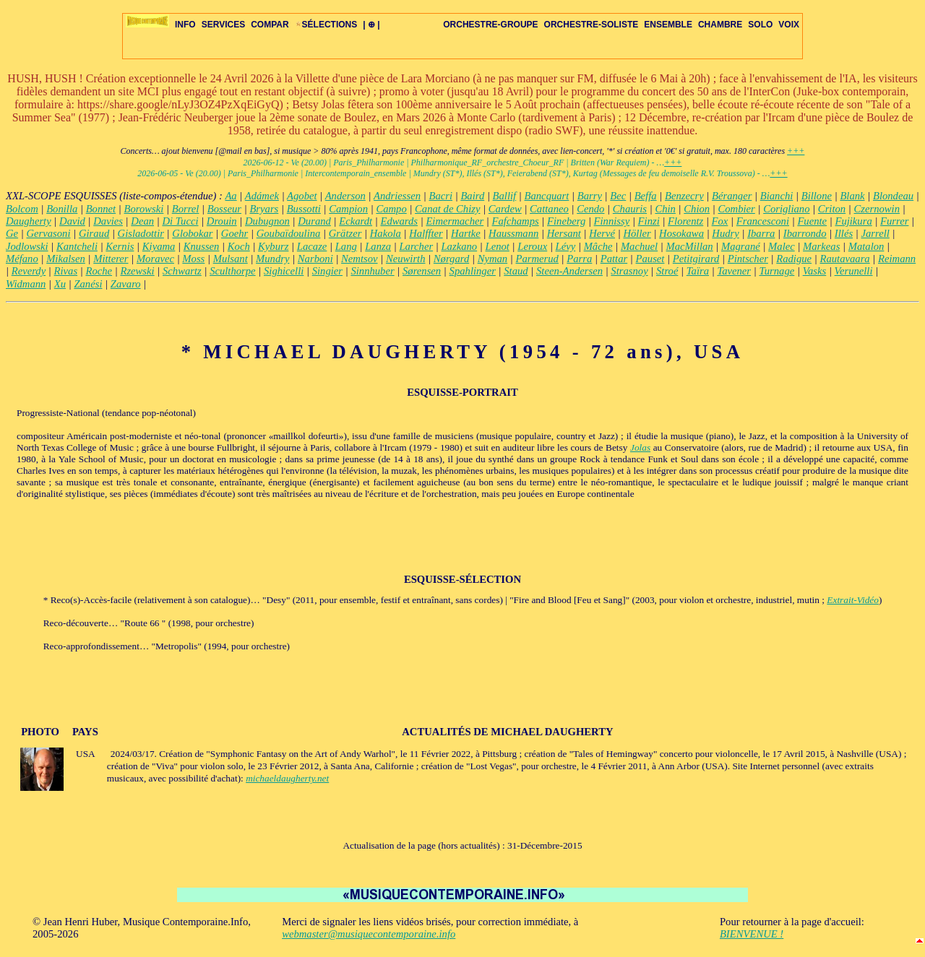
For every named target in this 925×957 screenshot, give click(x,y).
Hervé (602, 233)
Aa (230, 196)
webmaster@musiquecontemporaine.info (368, 934)
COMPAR (269, 25)
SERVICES (223, 25)
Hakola (385, 233)
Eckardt (355, 221)
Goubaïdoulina (289, 233)
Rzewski (137, 271)
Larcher (416, 246)
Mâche (598, 246)
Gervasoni (48, 233)
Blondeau (893, 196)
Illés (844, 233)
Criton (832, 209)
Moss (193, 258)
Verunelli (854, 271)
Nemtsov (359, 258)
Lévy (566, 246)
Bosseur (224, 209)
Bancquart (547, 196)
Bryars (263, 209)
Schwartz (182, 271)
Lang (346, 246)
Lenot (497, 246)
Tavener (734, 271)
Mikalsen (65, 258)
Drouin (222, 221)
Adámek (262, 196)
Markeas (821, 246)
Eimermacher (454, 221)
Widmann (26, 284)
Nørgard (451, 258)
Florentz (685, 221)
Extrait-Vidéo (853, 599)
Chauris (630, 209)
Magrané (740, 246)
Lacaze (312, 246)
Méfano (22, 258)
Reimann (897, 258)
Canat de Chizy (447, 209)
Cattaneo (549, 209)
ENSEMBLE (668, 25)
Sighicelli (284, 271)
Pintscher (748, 258)
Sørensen (422, 271)
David (72, 221)
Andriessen (397, 196)
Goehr (234, 233)
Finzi (649, 221)
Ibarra (761, 233)
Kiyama (159, 246)
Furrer (894, 221)
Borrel (185, 209)
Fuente (812, 221)
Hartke (466, 233)
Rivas (66, 271)
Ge (12, 233)
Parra (579, 258)
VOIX (788, 25)
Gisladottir (141, 233)
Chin (665, 209)
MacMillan (689, 246)
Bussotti (304, 209)
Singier (327, 271)
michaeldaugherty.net (287, 778)
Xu (60, 284)
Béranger (732, 196)
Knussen (202, 246)
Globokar (192, 233)
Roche (98, 271)
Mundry (272, 258)
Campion (348, 209)
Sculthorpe (233, 271)
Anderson (345, 196)
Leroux (532, 246)
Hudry (725, 233)
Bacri (440, 196)
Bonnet (101, 209)
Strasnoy (629, 271)
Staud (516, 271)
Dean (142, 221)
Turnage (776, 271)
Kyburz (273, 246)
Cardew (505, 209)
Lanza (378, 246)
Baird (472, 196)
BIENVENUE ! (751, 934)
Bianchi (776, 196)
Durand (314, 221)
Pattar (614, 258)
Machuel (639, 246)
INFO (185, 25)
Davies (108, 221)
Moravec (155, 258)
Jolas (640, 447)
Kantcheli (77, 246)
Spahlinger (472, 271)
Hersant (564, 233)
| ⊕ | (371, 25)
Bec (618, 196)
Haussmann (513, 233)
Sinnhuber (372, 271)
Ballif (505, 196)
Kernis (120, 246)
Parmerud (537, 258)
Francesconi (762, 221)
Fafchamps (515, 221)
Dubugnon (267, 221)
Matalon (866, 246)
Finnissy (612, 221)
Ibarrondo (805, 233)
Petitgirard (696, 258)
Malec (781, 246)
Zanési (88, 284)
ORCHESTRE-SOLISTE (591, 25)
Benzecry (684, 196)
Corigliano (786, 209)
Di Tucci (180, 221)
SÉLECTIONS (326, 25)
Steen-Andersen (569, 271)
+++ (795, 151)
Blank (852, 196)
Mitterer (110, 258)
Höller (636, 233)
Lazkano (459, 246)
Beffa (645, 196)
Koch (239, 246)
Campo (391, 209)
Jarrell (875, 233)
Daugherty (28, 221)
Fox (720, 221)
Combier (736, 209)
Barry (589, 196)
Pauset (650, 258)
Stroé (667, 271)
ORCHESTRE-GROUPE (490, 25)
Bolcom (22, 209)
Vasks (815, 271)
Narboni (315, 258)
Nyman (493, 258)
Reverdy (29, 271)
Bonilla (61, 209)
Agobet (302, 196)
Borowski (144, 209)
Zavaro (126, 284)
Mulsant (230, 258)
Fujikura (853, 221)
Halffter (425, 233)
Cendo (590, 209)
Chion (697, 209)
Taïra (698, 271)
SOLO (760, 25)
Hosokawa (681, 233)
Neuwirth (406, 258)
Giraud (94, 233)
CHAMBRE (720, 25)
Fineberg (566, 221)
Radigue (794, 258)
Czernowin (877, 209)
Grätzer (345, 233)
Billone (816, 196)
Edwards (399, 221)
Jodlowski (27, 246)
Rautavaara (844, 258)
